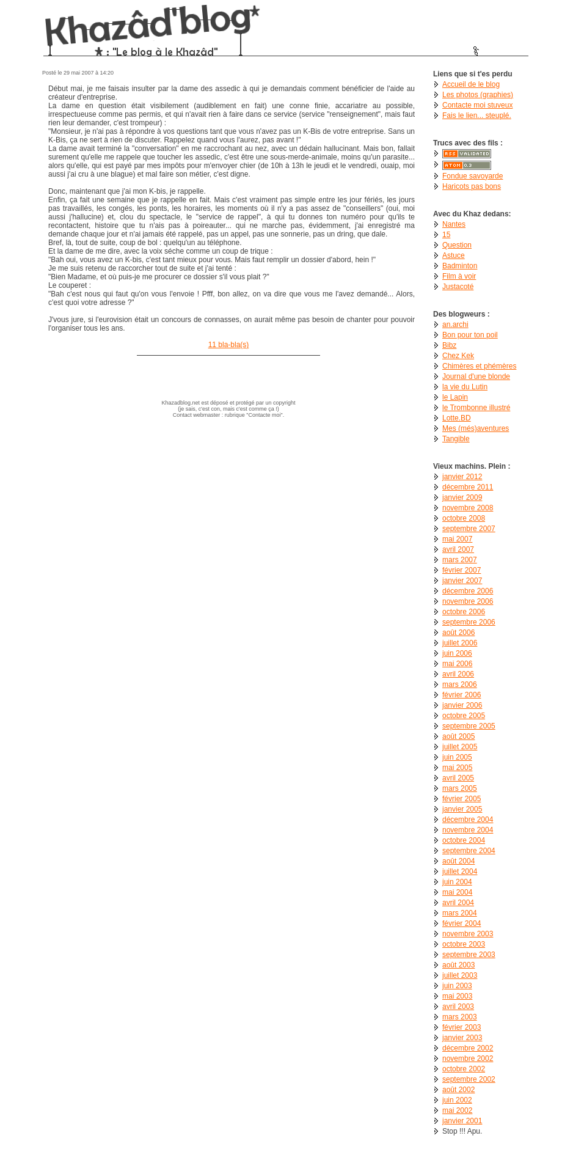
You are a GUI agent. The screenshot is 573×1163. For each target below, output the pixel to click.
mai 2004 (457, 892)
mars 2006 (459, 684)
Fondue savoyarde (472, 176)
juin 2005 (457, 757)
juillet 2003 (459, 975)
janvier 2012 (462, 476)
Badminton (459, 266)
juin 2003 (457, 985)
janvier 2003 (462, 1037)
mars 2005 (459, 788)
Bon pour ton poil (470, 335)
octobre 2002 (463, 1069)
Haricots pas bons (471, 186)
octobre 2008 (463, 518)
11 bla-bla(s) (228, 344)
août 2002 (458, 1089)
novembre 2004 (467, 830)
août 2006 (458, 632)
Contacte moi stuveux (477, 105)
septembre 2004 (468, 850)
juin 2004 (457, 882)
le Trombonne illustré (476, 407)
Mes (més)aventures (475, 428)
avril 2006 (458, 674)
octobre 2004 (463, 840)
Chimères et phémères (479, 366)
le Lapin (455, 397)
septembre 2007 (468, 528)
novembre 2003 (467, 934)
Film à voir (459, 276)
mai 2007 (457, 539)
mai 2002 (457, 1110)
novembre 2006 (467, 601)
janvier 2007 (462, 580)
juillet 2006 (459, 643)
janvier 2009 (462, 497)
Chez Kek (458, 355)
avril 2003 (458, 1006)
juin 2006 (457, 653)
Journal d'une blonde (476, 376)
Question (457, 245)
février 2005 (461, 798)
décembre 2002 (467, 1048)
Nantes (453, 224)
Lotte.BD (456, 418)
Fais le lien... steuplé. (476, 115)
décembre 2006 (467, 591)
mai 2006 (457, 663)
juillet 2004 (459, 871)
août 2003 (458, 965)
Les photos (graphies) (477, 94)
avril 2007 (458, 549)
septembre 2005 (468, 726)
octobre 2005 (463, 715)
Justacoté (457, 286)
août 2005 (458, 736)
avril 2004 (458, 902)
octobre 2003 (463, 944)
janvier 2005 (462, 809)
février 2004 (461, 923)
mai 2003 (457, 996)
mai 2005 (457, 767)
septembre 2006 (468, 622)
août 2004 (458, 861)
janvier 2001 (462, 1121)
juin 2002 (457, 1100)
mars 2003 (459, 1017)
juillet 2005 (459, 747)
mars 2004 (459, 913)
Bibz (449, 345)
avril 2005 (458, 778)
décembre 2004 (467, 819)
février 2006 (461, 695)
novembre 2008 (467, 508)
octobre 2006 (463, 611)
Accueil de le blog (471, 84)
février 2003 (461, 1027)
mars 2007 (459, 560)
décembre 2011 (467, 487)
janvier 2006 (462, 705)
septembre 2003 (468, 954)
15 (446, 234)
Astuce (453, 255)
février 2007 (461, 570)
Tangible (456, 439)
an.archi (455, 324)
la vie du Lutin (464, 387)
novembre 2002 (467, 1058)
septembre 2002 (468, 1079)
